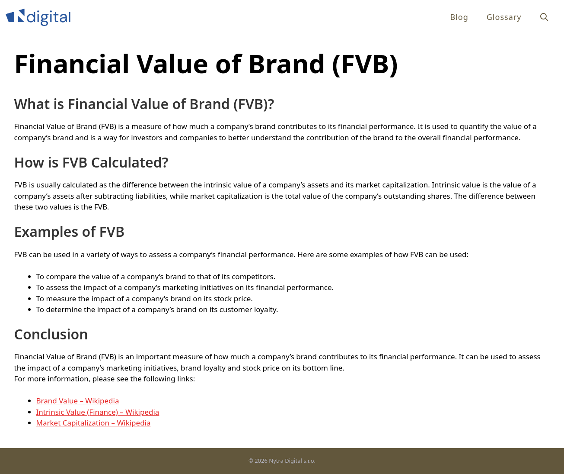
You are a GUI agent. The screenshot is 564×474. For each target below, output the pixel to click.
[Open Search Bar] (544, 17)
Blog (459, 17)
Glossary (504, 17)
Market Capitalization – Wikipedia (93, 423)
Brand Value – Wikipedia (77, 401)
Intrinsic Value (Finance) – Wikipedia (97, 412)
